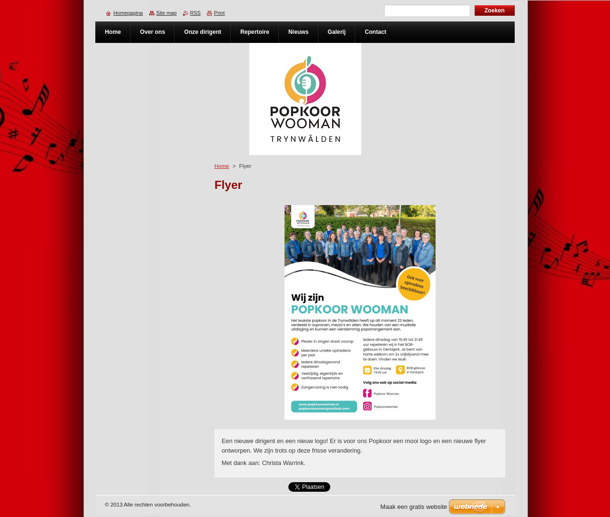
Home (221, 166)
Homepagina (128, 13)
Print (219, 13)
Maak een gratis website (413, 506)
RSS (195, 13)
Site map (166, 13)
